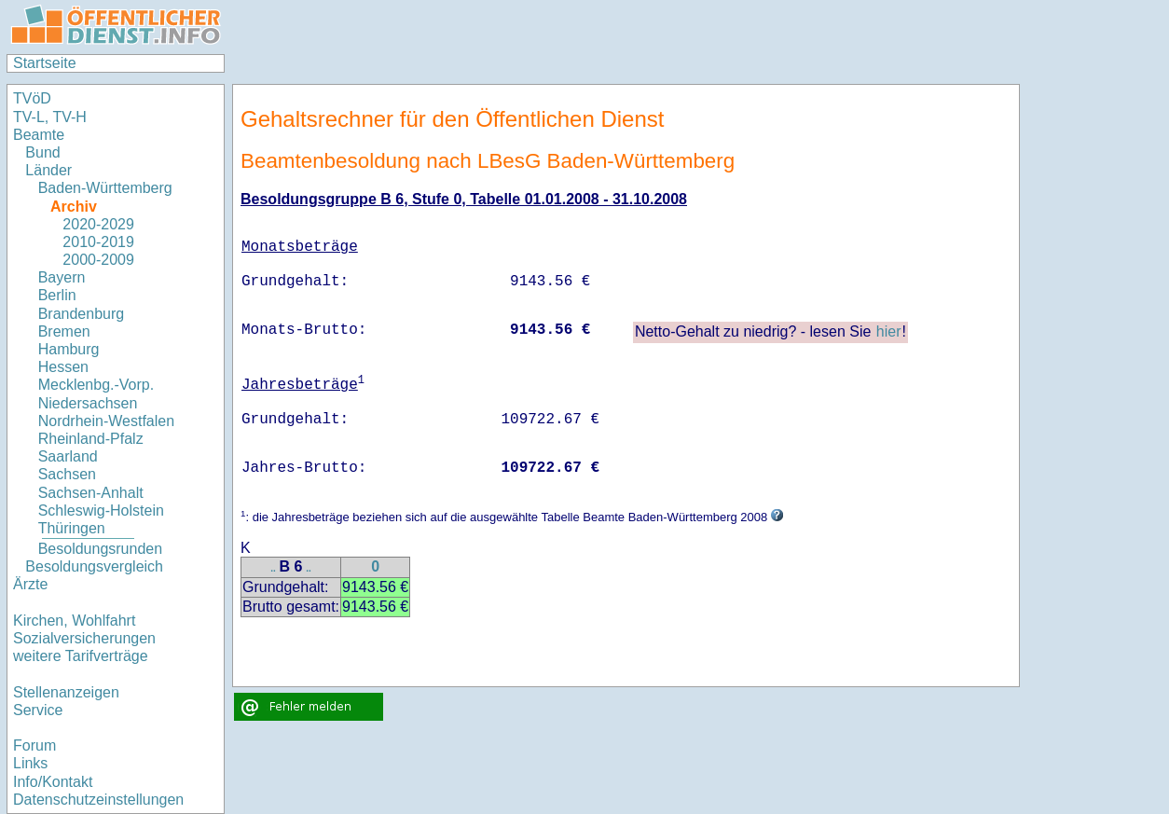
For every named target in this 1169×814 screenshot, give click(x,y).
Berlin (57, 295)
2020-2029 (98, 224)
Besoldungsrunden (100, 549)
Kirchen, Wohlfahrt (74, 620)
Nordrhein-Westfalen (106, 421)
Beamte (38, 135)
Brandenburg (81, 314)
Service (37, 710)
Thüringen (71, 528)
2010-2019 (98, 242)
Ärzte (30, 584)
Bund (42, 152)
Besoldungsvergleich (94, 566)
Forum (34, 745)
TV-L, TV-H (50, 117)
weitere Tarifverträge (80, 656)
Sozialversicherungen (84, 638)
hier (888, 331)
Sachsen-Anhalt (91, 493)
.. (273, 568)
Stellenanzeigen (66, 692)
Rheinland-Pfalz (91, 439)
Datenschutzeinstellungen (98, 799)
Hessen (63, 367)
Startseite (44, 63)
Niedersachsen (88, 403)
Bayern (62, 277)
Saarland (68, 456)
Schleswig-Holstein (101, 510)
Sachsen (67, 474)
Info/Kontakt (52, 782)
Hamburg (69, 349)
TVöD (32, 98)
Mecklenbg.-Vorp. (96, 385)
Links (30, 763)
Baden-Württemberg (105, 188)
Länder (48, 170)
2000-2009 (98, 260)
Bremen (64, 331)
